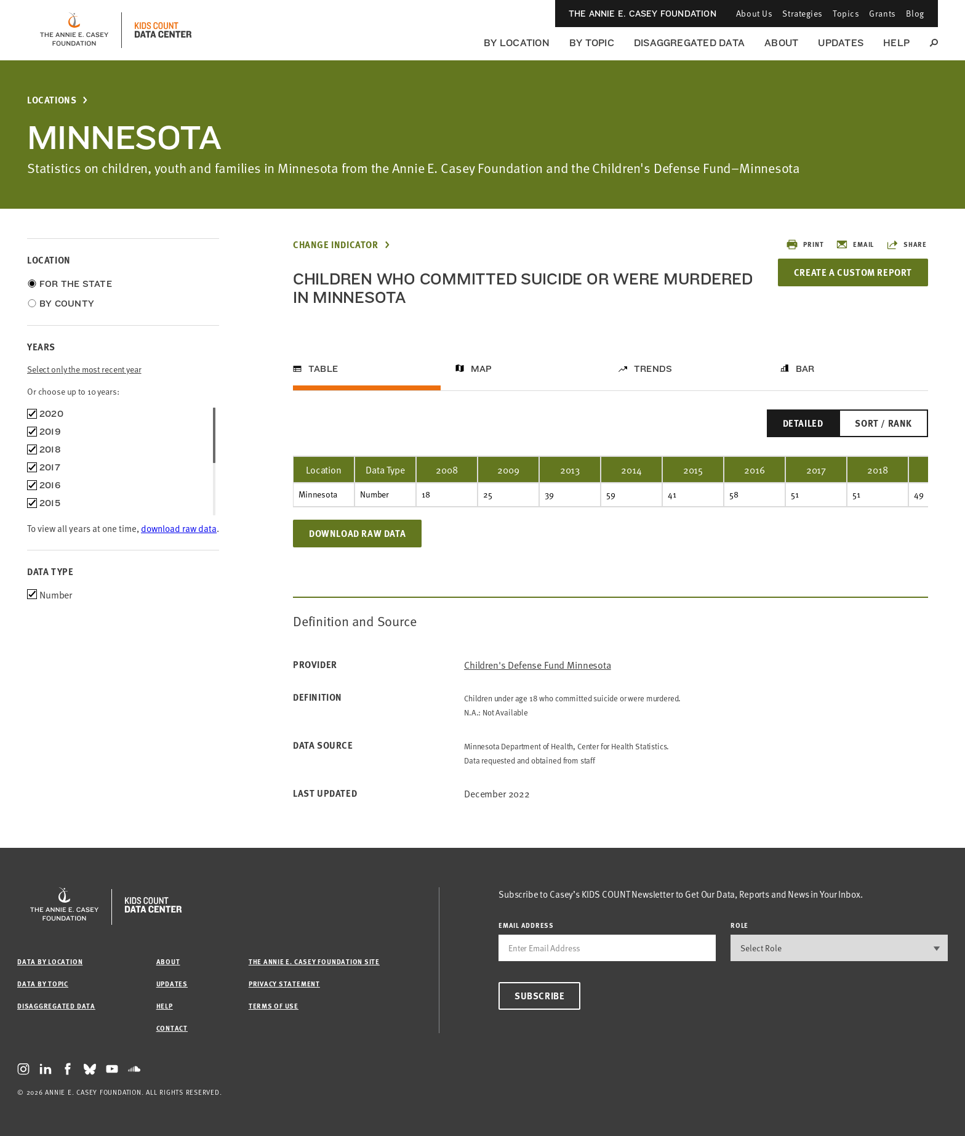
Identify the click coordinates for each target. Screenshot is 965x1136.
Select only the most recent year (84, 369)
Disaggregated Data (689, 43)
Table (323, 368)
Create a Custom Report (853, 272)
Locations (51, 100)
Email (855, 244)
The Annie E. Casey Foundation (642, 13)
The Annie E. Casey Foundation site (314, 961)
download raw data (179, 528)
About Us (754, 13)
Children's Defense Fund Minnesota (537, 664)
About (781, 43)
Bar (805, 368)
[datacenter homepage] (163, 30)
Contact (172, 1028)
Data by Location (49, 961)
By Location (517, 43)
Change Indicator (335, 244)
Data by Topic (42, 983)
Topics (846, 13)
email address (526, 925)
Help (896, 43)
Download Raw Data (357, 533)
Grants (882, 13)
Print (804, 244)
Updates (840, 43)
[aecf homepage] (74, 30)
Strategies (802, 13)
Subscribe (539, 995)
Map (481, 368)
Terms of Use (273, 1005)
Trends (653, 368)
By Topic (591, 43)
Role (739, 925)
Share (906, 244)
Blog (915, 13)
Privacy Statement (284, 983)
